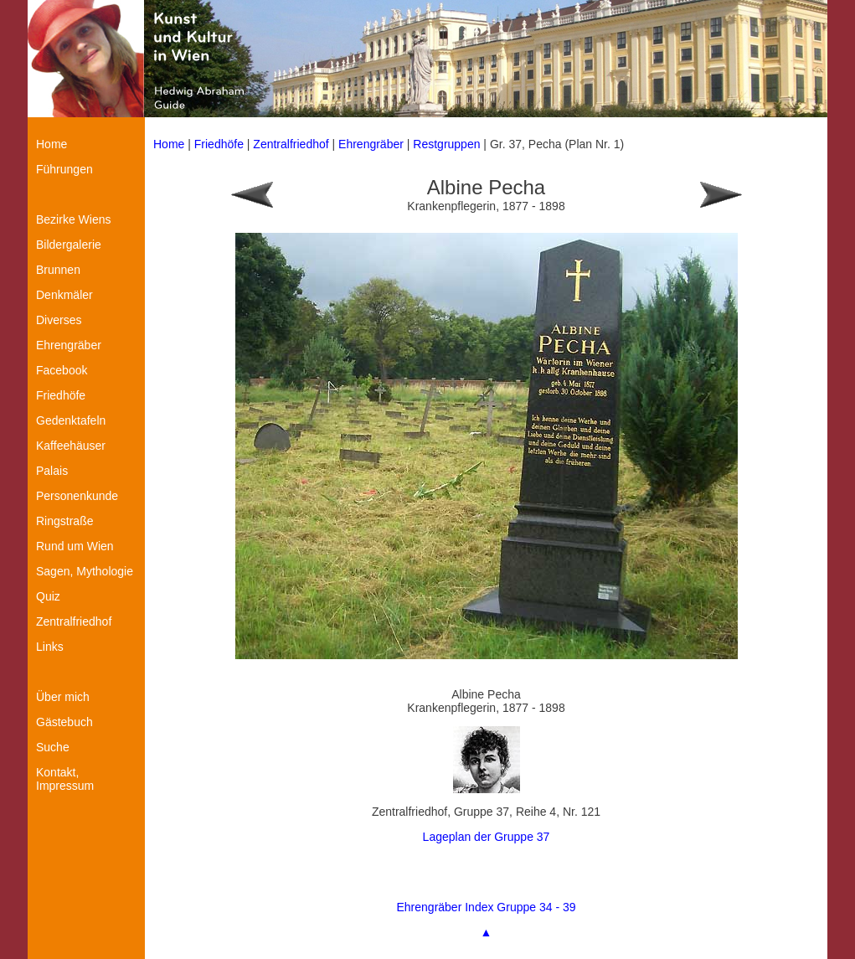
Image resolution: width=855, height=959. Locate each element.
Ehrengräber (371, 144)
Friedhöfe (219, 144)
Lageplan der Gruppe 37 (486, 836)
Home (168, 144)
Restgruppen (446, 144)
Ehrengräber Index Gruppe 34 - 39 (485, 907)
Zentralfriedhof (290, 144)
